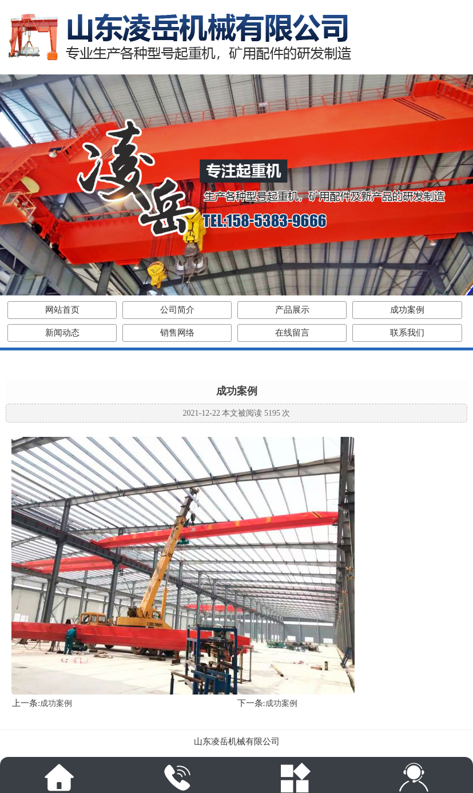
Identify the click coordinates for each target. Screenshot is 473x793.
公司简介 (177, 309)
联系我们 (407, 332)
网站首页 (62, 309)
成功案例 (407, 309)
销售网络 (177, 332)
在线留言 (292, 332)
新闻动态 (62, 332)
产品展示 (292, 309)
